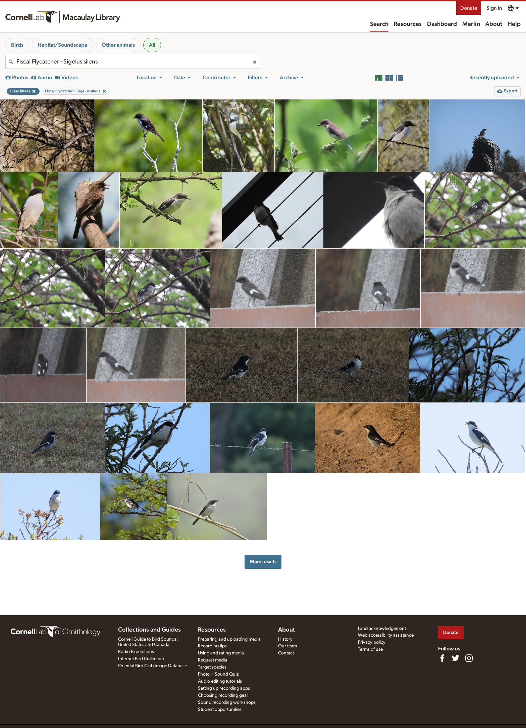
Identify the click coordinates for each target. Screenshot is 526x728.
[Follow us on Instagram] (469, 658)
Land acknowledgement (382, 628)
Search (379, 24)
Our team (287, 646)
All (152, 45)
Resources (408, 24)
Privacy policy (371, 642)
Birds (17, 45)
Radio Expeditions (136, 651)
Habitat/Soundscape (63, 45)
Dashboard (442, 24)
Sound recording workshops (227, 702)
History (285, 639)
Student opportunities (220, 709)
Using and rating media (221, 653)
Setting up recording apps (224, 688)
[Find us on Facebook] (442, 658)
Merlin (471, 24)
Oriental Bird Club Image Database (152, 665)
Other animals (118, 45)
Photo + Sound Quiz (218, 674)
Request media (212, 660)
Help (514, 24)
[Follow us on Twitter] (456, 658)
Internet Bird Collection (141, 658)
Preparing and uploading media (229, 639)
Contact (286, 653)
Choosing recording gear (223, 695)
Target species (212, 667)
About (493, 24)
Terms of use (370, 649)
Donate (468, 8)
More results (263, 561)
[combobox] (132, 62)
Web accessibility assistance (386, 635)
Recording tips (212, 646)
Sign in (494, 8)
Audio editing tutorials (220, 681)
